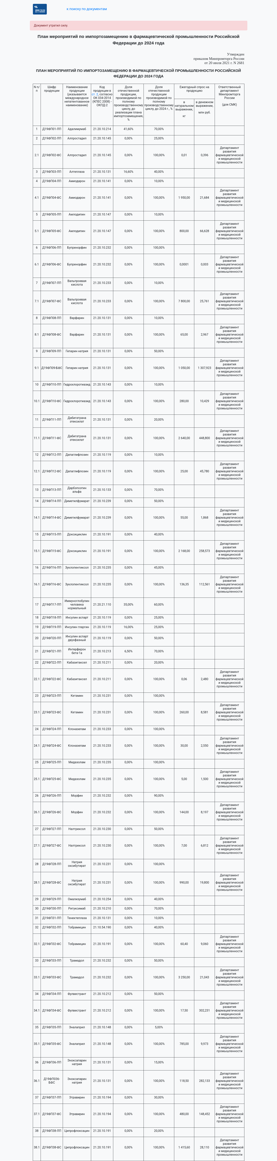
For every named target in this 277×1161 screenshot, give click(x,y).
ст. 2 (95, 94)
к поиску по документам (87, 9)
